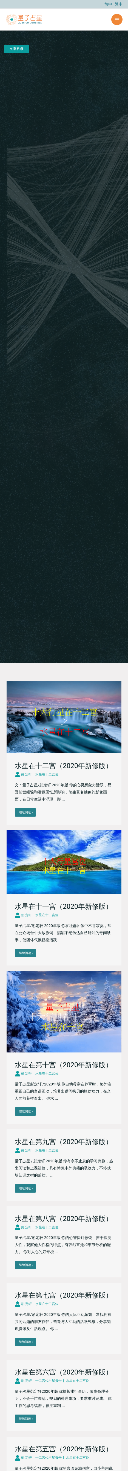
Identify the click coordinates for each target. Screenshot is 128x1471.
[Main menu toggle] (117, 19)
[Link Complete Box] (64, 753)
